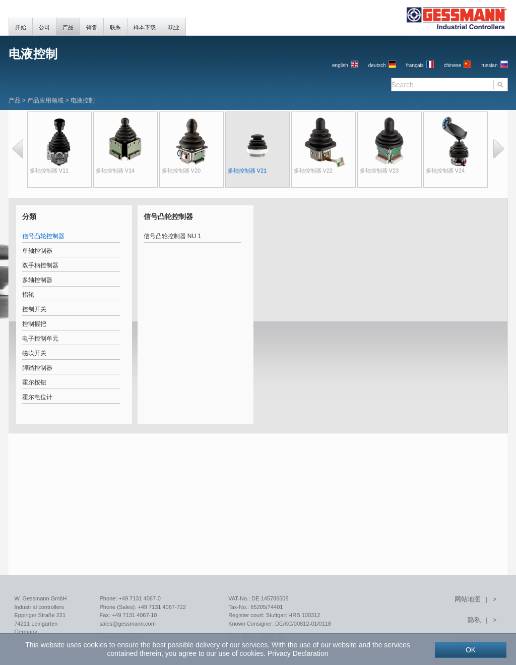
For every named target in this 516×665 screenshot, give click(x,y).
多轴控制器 (37, 280)
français (415, 65)
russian (489, 65)
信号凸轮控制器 (43, 236)
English (340, 65)
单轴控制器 (37, 250)
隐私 (474, 620)
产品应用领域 (45, 100)
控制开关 (34, 309)
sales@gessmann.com (127, 624)
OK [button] (471, 650)
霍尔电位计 (37, 397)
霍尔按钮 (34, 382)
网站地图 (468, 599)
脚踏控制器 (37, 367)
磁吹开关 (34, 353)
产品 (15, 100)
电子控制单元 (40, 338)
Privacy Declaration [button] (298, 653)
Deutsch (377, 65)
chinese (452, 65)
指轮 (28, 294)
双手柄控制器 (40, 265)
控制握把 (34, 323)
